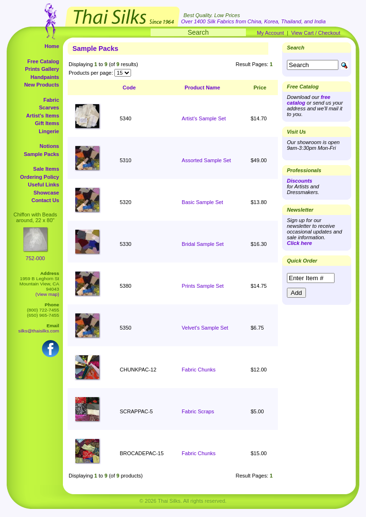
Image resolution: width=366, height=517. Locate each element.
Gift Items (47, 123)
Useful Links (43, 184)
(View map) (47, 294)
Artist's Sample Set (204, 118)
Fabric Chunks (198, 369)
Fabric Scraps (198, 411)
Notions (49, 146)
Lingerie (49, 131)
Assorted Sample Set (206, 160)
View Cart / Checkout (315, 33)
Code (129, 87)
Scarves (49, 107)
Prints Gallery (42, 69)
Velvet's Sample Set (205, 328)
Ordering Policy (39, 177)
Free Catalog (43, 61)
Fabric (51, 100)
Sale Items (46, 169)
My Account (270, 33)
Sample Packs (41, 154)
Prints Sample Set (203, 286)
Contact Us (45, 200)
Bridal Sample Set (203, 244)
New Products (41, 85)
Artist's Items (42, 115)
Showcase (46, 192)
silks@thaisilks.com (38, 330)
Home (51, 46)
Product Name (202, 87)
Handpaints (44, 77)
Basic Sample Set (202, 202)
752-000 (35, 258)
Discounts (299, 181)
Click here (299, 243)
